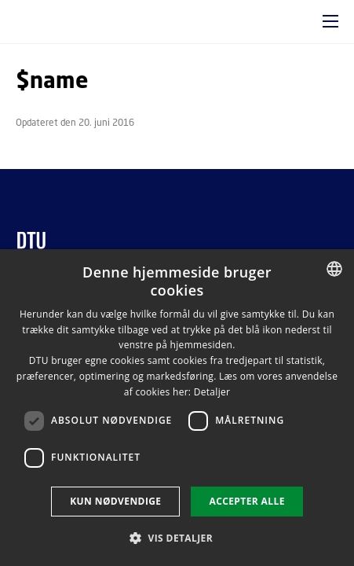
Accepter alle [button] (246, 501)
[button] (330, 21)
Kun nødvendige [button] (115, 501)
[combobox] (334, 269)
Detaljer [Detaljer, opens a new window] (212, 392)
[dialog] (177, 407)
